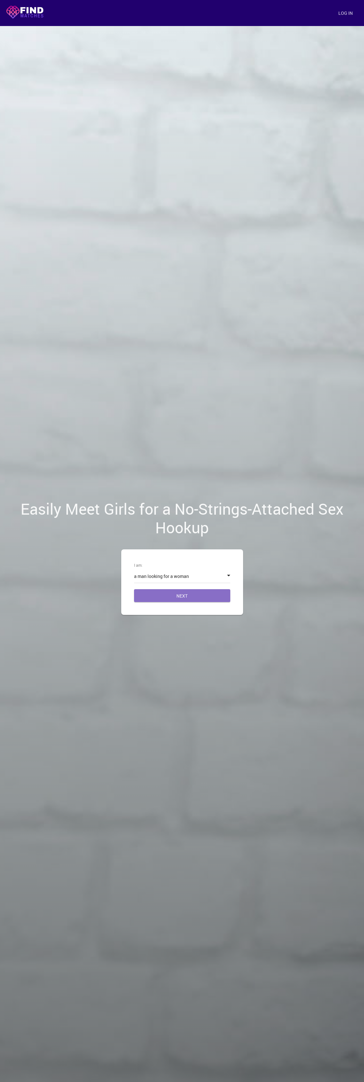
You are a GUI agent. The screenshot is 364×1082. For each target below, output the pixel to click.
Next (182, 596)
